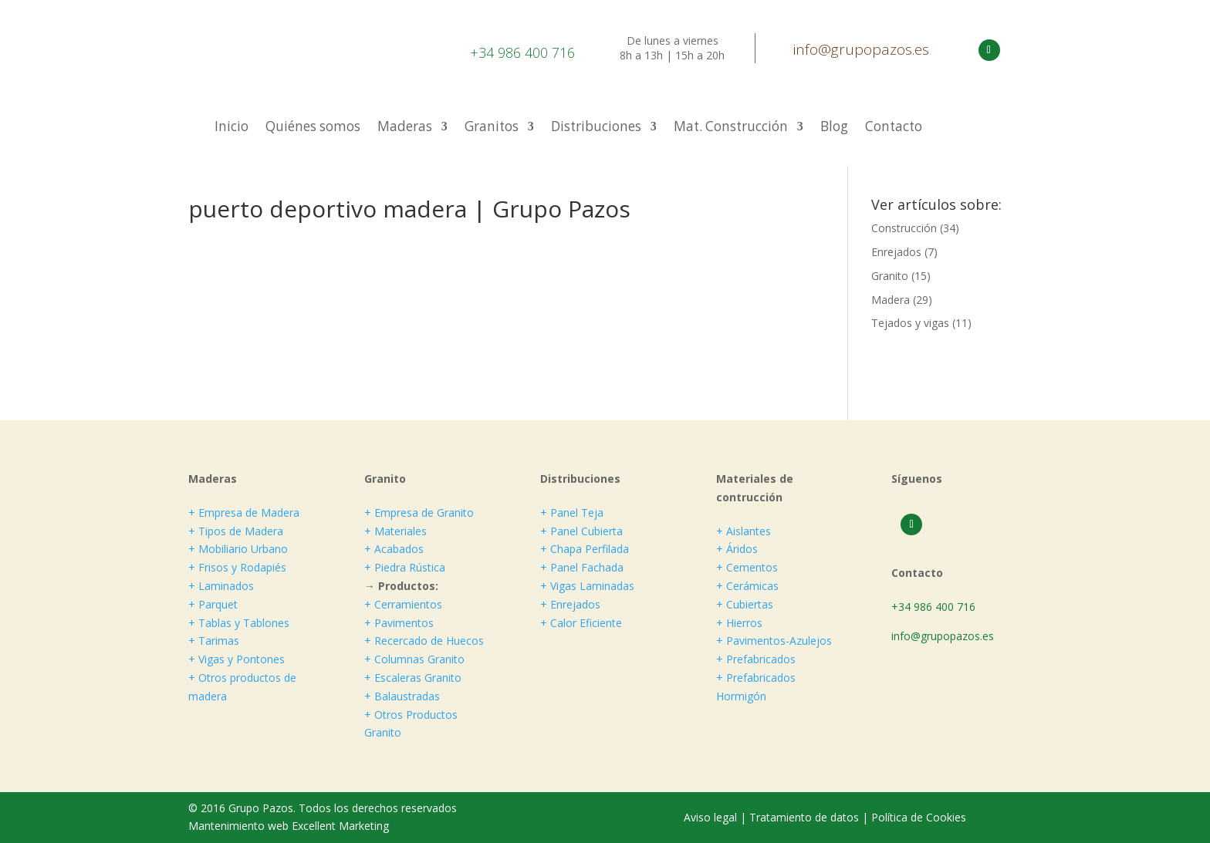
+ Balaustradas (402, 696)
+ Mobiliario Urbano (238, 548)
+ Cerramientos (403, 604)
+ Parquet (213, 604)
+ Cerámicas (747, 585)
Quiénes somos (312, 128)
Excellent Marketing (340, 825)
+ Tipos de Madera (235, 531)
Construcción (904, 228)
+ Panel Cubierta (581, 531)
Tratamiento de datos (804, 817)
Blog (834, 128)
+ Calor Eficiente (581, 622)
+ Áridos (737, 548)
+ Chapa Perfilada (584, 548)
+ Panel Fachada (582, 567)
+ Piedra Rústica (404, 567)
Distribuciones (596, 128)
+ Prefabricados (756, 659)
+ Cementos (747, 567)
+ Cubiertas (744, 604)
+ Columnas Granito (414, 659)
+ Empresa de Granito (419, 512)
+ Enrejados (570, 604)
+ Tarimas (213, 640)
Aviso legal (712, 817)
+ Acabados (394, 548)
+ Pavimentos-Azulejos (774, 640)
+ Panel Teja (571, 512)
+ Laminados (221, 585)
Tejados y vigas (910, 322)
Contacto (893, 128)
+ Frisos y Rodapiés (237, 567)
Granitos (492, 128)
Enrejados (896, 251)
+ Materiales (395, 531)
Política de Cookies (918, 817)
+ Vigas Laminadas (587, 585)
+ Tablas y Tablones (238, 622)
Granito (889, 275)
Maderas (404, 128)
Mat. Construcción (731, 128)
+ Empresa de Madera (243, 512)
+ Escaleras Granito (412, 677)
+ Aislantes (743, 531)
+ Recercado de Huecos (424, 640)
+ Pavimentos (399, 622)
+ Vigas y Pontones (236, 659)
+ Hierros (739, 622)
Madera (890, 299)
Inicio (231, 128)
